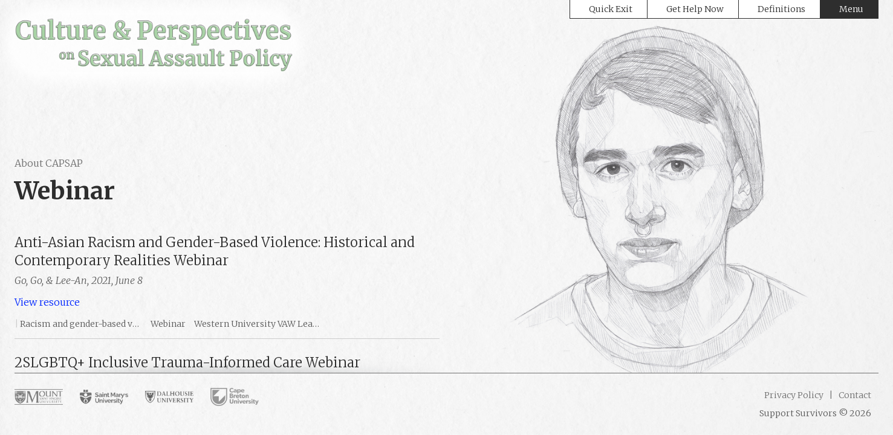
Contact (854, 395)
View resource (47, 302)
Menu (851, 9)
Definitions (781, 9)
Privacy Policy (793, 395)
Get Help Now (695, 9)
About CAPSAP (49, 163)
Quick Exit (610, 9)
